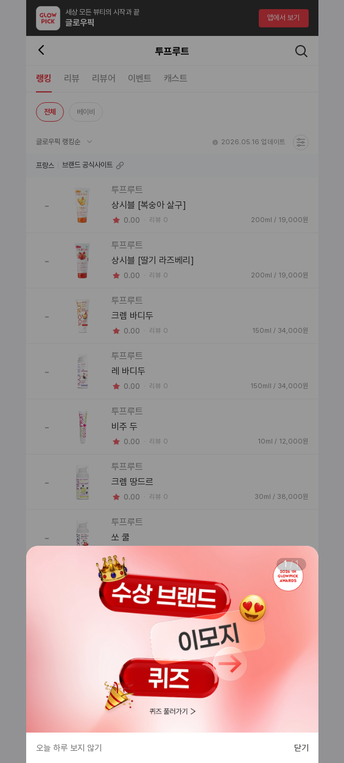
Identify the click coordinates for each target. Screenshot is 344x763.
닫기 (301, 748)
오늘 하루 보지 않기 (69, 748)
